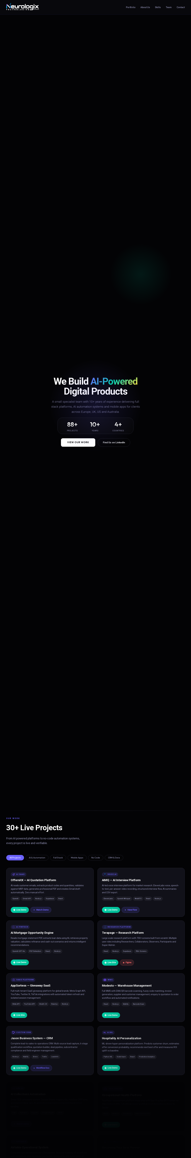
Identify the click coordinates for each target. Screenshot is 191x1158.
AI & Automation (37, 857)
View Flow (130, 910)
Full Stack (58, 857)
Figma (127, 964)
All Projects (15, 857)
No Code (95, 857)
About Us (145, 7)
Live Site (110, 964)
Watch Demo (41, 910)
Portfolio (131, 7)
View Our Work (78, 442)
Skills (158, 7)
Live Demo (19, 910)
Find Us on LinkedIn (114, 442)
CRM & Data (114, 857)
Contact (181, 7)
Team (169, 7)
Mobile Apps (77, 857)
